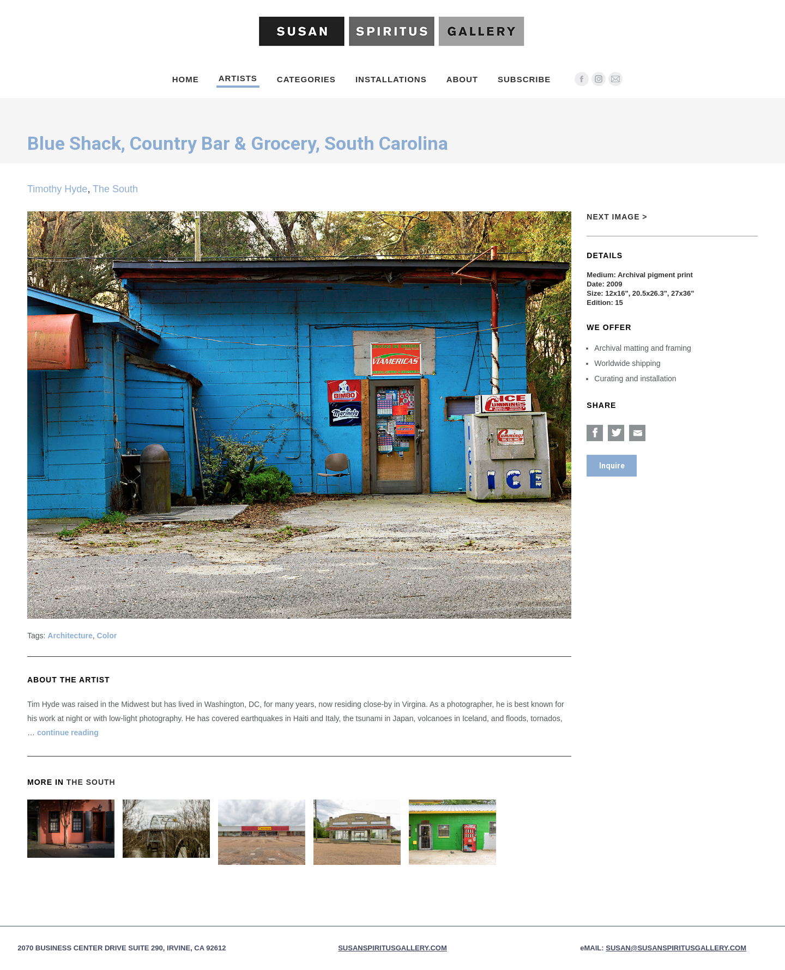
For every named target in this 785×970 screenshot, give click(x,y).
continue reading (68, 732)
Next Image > (617, 216)
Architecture (69, 635)
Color (107, 635)
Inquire (612, 465)
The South (115, 189)
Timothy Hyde (57, 189)
